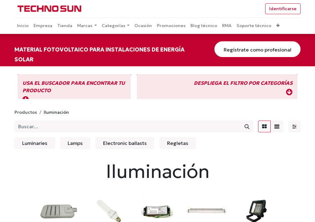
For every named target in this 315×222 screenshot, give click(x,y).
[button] (278, 25)
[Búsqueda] (247, 126)
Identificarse (283, 8)
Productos (25, 112)
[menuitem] (22, 25)
